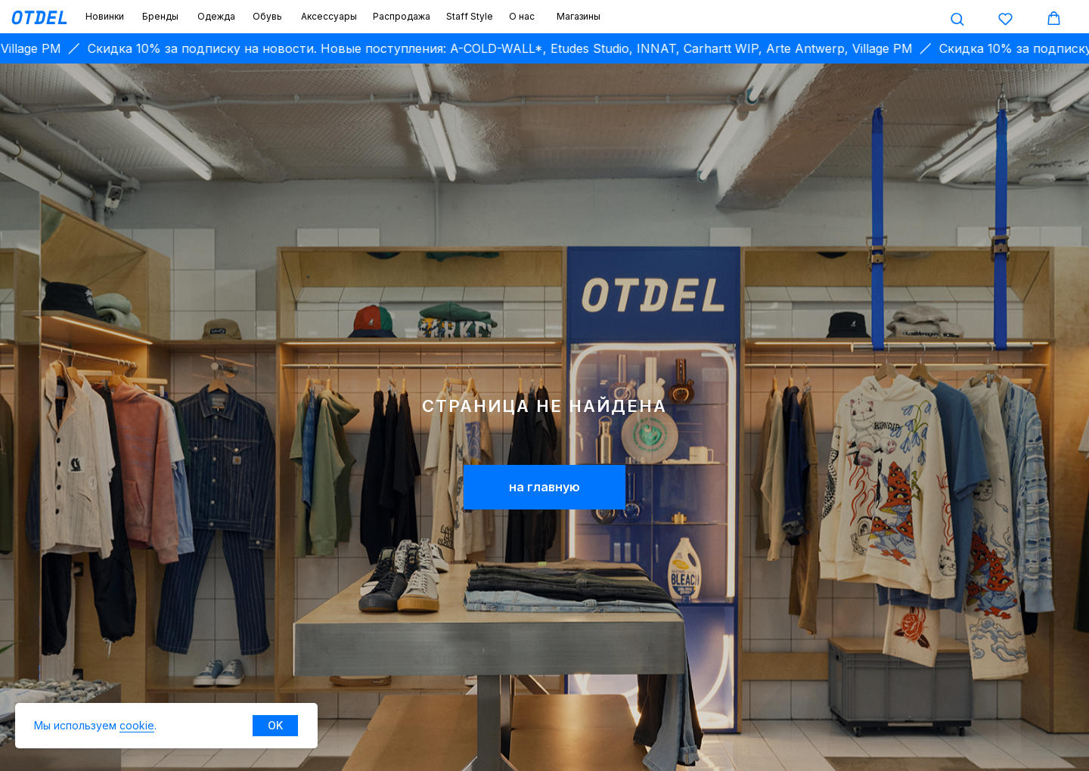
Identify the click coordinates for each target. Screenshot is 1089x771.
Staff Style (469, 16)
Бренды (160, 16)
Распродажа (401, 16)
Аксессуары (329, 16)
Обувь (267, 16)
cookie (136, 725)
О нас (522, 16)
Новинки (104, 16)
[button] (957, 18)
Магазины (578, 16)
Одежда (216, 16)
